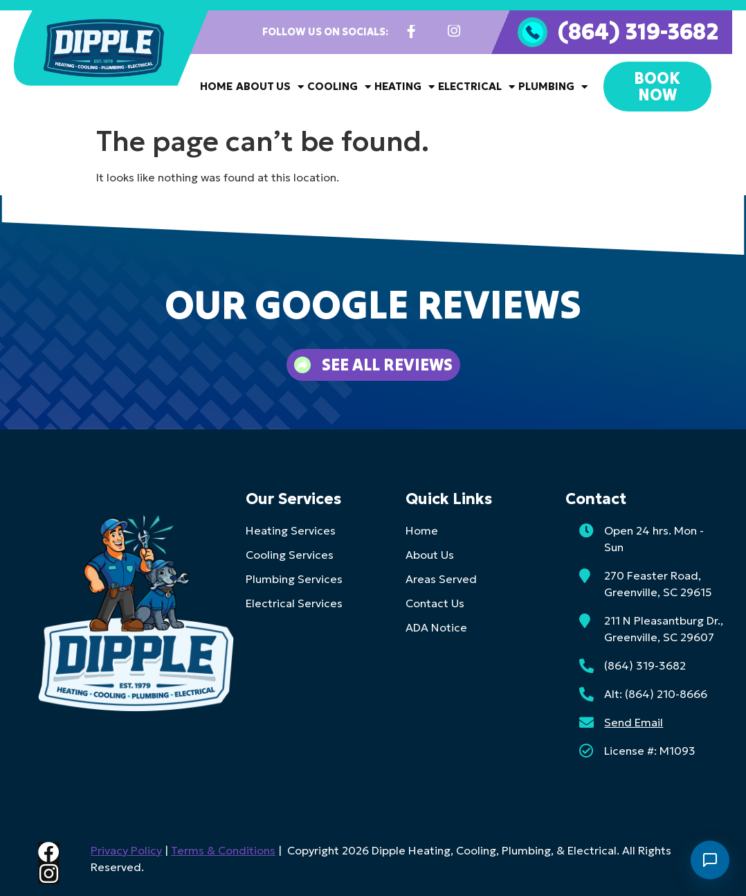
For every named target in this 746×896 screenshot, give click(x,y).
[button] (28, 335)
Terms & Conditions (221, 850)
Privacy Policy (124, 850)
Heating (404, 87)
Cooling (339, 87)
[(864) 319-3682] (532, 32)
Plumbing (553, 87)
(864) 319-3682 (638, 31)
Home (216, 86)
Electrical (476, 87)
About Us (270, 87)
